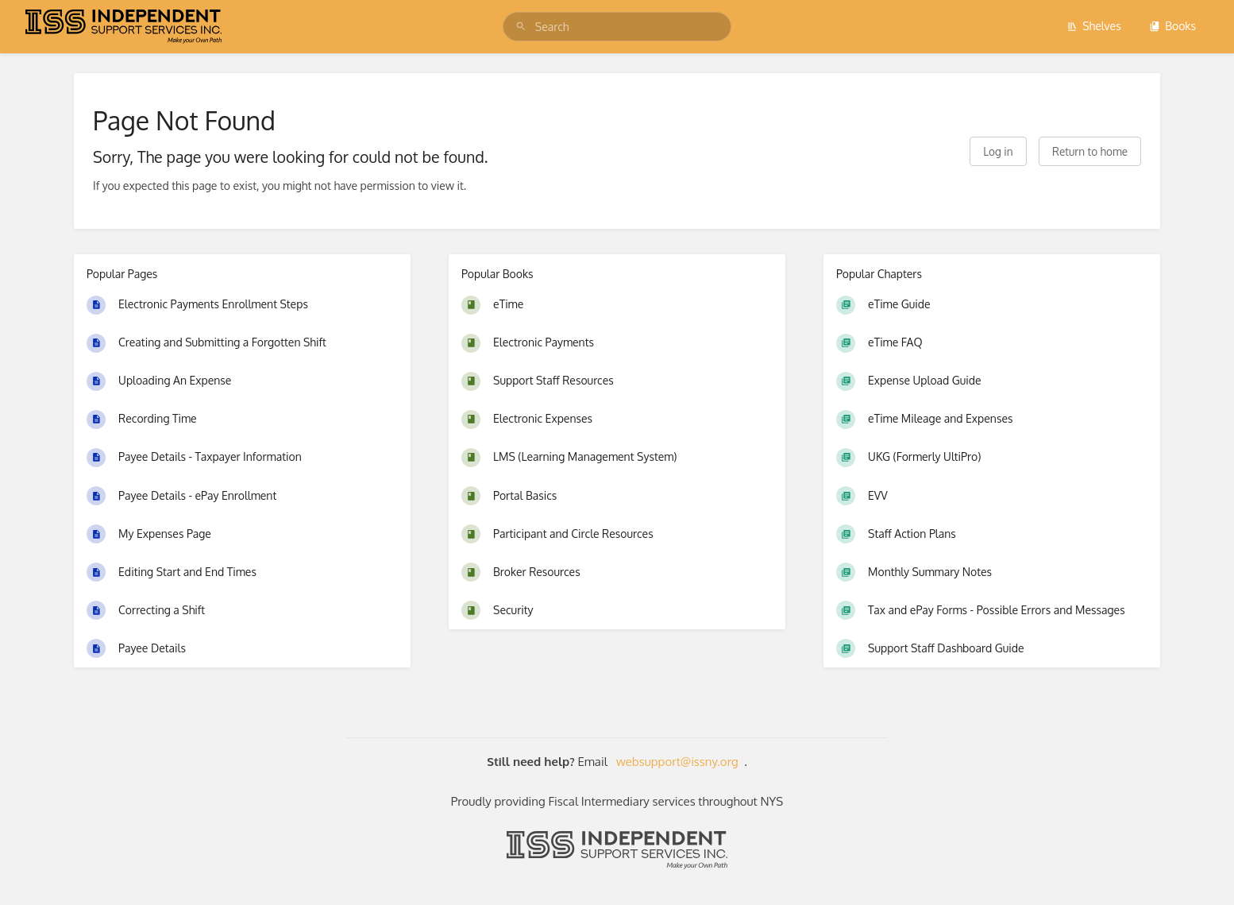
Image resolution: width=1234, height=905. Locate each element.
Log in (997, 151)
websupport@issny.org (677, 761)
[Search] (520, 26)
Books (1172, 26)
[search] (617, 26)
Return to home (1090, 151)
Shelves (1093, 26)
